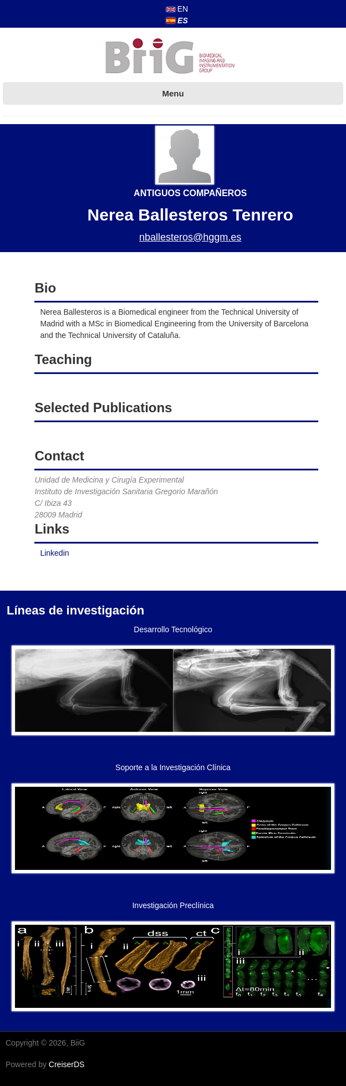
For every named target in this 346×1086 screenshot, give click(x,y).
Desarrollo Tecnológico (173, 629)
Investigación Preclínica (172, 905)
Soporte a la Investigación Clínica (173, 767)
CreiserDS (67, 1064)
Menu (173, 93)
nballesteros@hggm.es (190, 237)
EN (177, 8)
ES (177, 20)
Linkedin (54, 553)
